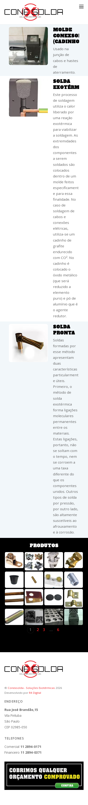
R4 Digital (35, 692)
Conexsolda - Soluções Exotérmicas (31, 688)
